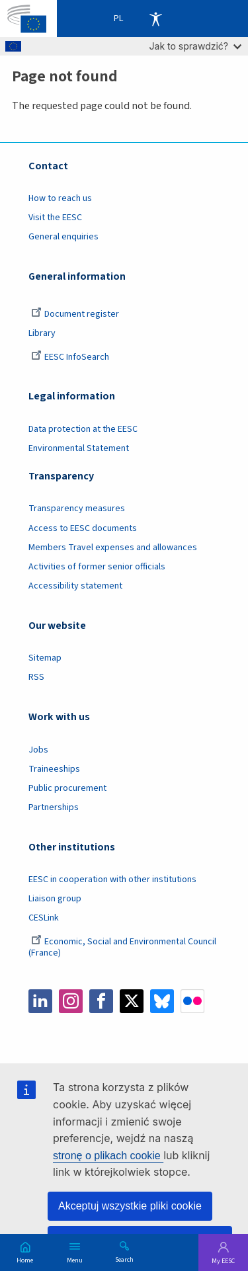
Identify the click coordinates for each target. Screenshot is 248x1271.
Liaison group (54, 898)
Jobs (38, 750)
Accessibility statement (75, 586)
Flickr (192, 1001)
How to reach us (60, 198)
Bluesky (162, 1001)
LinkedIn (40, 1001)
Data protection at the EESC (83, 429)
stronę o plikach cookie (108, 1155)
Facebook (101, 1001)
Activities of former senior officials (96, 566)
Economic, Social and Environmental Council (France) (122, 947)
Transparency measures (76, 508)
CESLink (43, 917)
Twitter (132, 1001)
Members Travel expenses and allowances (112, 547)
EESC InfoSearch (70, 357)
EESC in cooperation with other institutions (112, 879)
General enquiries (63, 236)
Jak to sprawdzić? (195, 46)
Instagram (71, 1001)
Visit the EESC (55, 217)
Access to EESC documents (82, 528)
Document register (75, 314)
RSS (36, 677)
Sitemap (45, 658)
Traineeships (54, 769)
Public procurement (67, 788)
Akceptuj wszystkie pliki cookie (130, 1205)
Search (124, 1259)
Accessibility (155, 18)
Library (42, 333)
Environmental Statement (78, 448)
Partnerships (53, 807)
